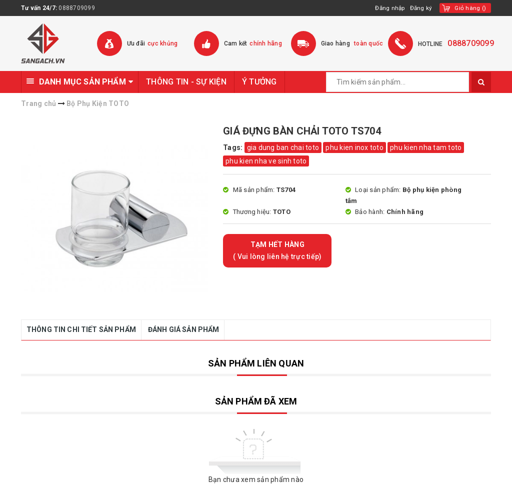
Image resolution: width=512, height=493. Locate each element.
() (470, 8)
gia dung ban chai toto (283, 148)
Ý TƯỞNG (259, 81)
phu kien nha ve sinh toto (266, 161)
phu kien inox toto (355, 148)
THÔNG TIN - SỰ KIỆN (186, 81)
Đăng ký (421, 8)
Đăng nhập (389, 8)
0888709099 (76, 8)
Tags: (233, 148)
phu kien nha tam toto (426, 148)
